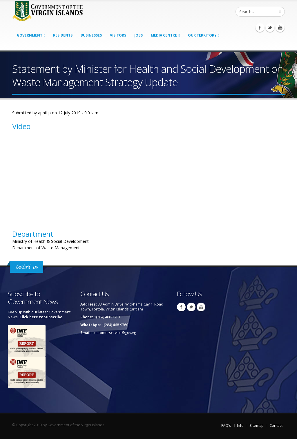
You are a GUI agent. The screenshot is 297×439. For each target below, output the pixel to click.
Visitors (118, 35)
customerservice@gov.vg (114, 332)
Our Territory (202, 35)
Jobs (138, 35)
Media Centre (164, 35)
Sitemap (256, 425)
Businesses (91, 35)
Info (240, 425)
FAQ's (226, 425)
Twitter (270, 27)
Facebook (260, 27)
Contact (275, 425)
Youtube (280, 27)
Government (29, 35)
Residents (63, 35)
